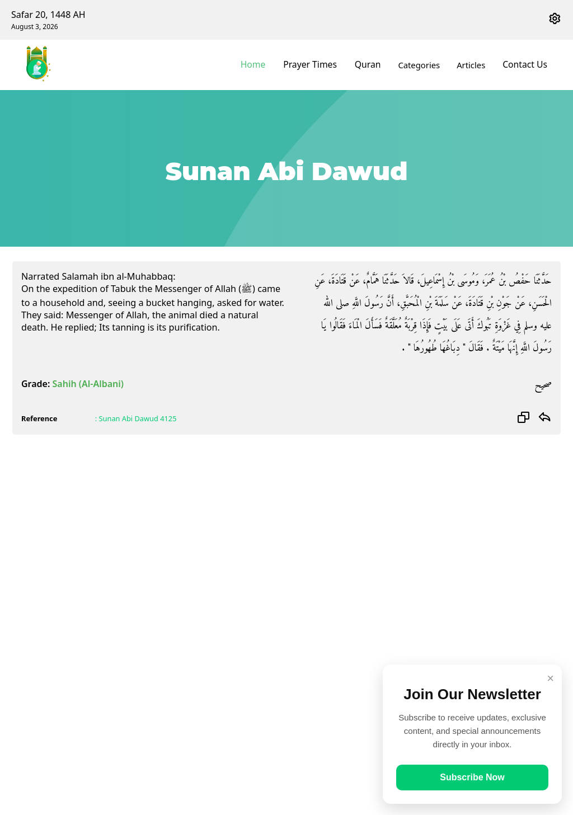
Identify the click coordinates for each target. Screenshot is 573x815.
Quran (372, 64)
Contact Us (527, 64)
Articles (475, 64)
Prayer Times (318, 64)
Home (264, 64)
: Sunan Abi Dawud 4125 (136, 418)
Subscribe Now (472, 777)
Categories (423, 64)
